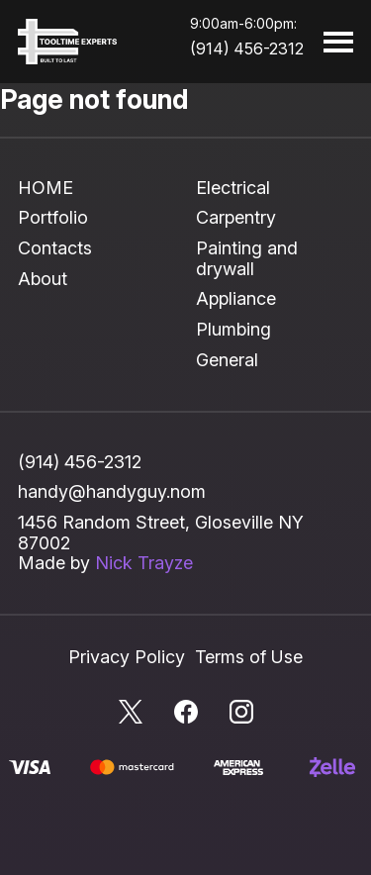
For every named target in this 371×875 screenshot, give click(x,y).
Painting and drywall (247, 258)
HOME (45, 187)
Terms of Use (249, 656)
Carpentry (236, 217)
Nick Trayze (144, 562)
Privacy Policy (126, 656)
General (227, 359)
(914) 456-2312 (247, 48)
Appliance (236, 298)
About (42, 278)
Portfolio (53, 217)
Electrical (233, 187)
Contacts (55, 248)
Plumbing (233, 329)
